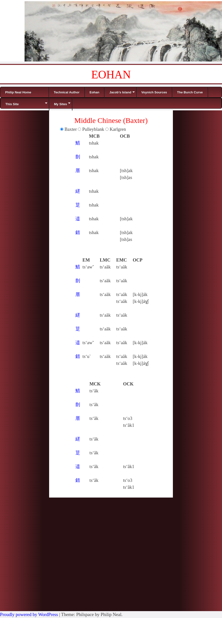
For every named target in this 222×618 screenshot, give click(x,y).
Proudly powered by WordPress (29, 614)
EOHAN (111, 74)
